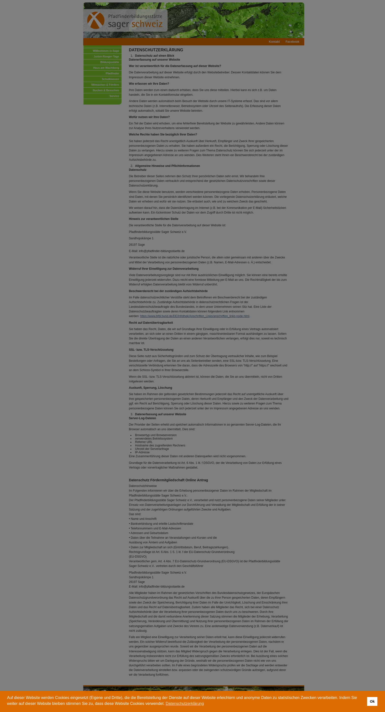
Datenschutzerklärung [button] (185, 703)
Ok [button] (372, 701)
